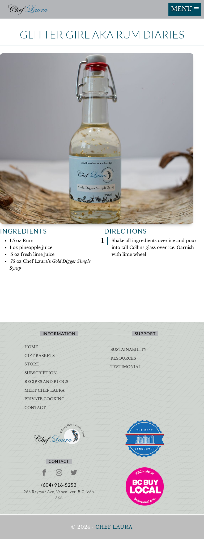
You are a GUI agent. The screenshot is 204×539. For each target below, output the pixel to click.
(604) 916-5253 (58, 485)
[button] (184, 9)
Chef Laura (114, 527)
